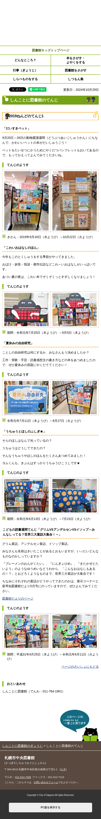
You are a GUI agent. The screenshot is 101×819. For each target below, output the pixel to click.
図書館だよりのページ (17, 598)
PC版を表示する (50, 807)
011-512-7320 (23, 777)
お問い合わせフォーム (46, 782)
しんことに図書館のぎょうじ (22, 746)
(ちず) (63, 769)
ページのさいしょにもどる (80, 666)
